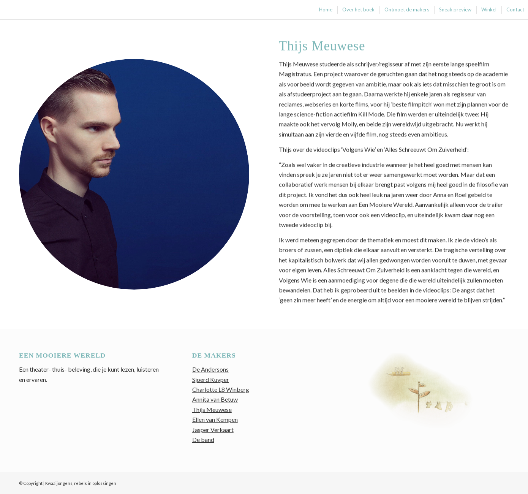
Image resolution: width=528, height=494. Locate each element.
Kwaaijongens (59, 483)
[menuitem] (325, 9)
